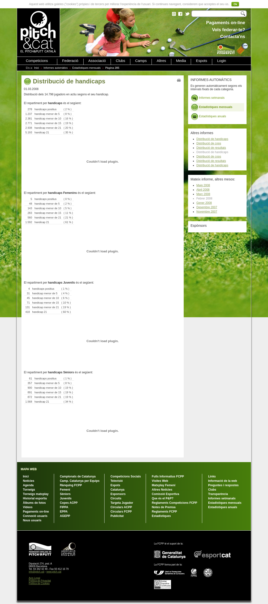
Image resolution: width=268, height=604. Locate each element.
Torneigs (29, 489)
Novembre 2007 (206, 211)
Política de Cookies (39, 583)
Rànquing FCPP (71, 485)
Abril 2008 (203, 189)
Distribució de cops (208, 143)
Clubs (120, 61)
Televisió (116, 481)
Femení (65, 489)
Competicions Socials (125, 476)
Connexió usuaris (35, 516)
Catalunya (117, 489)
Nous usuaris (32, 520)
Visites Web (160, 481)
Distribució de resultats (211, 147)
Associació (97, 61)
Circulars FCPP (121, 511)
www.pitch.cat (53, 571)
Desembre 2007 (206, 207)
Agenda (28, 485)
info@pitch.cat (36, 571)
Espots (201, 61)
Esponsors (117, 494)
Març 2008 (203, 194)
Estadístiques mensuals (86, 67)
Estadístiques (161, 516)
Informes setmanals (208, 98)
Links (212, 476)
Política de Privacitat (40, 580)
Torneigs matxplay (35, 494)
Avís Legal (34, 578)
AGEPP (65, 516)
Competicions (37, 61)
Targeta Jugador (121, 503)
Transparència (218, 494)
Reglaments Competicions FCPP (174, 503)
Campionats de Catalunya (78, 476)
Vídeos (27, 507)
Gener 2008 (204, 203)
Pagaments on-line (36, 511)
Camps (141, 61)
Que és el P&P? (162, 498)
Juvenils (66, 498)
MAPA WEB (29, 469)
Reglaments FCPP (164, 511)
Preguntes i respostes (223, 485)
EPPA (64, 511)
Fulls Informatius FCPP (168, 476)
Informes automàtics (56, 67)
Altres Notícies (162, 489)
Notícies (28, 481)
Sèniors (65, 494)
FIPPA (64, 507)
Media (181, 61)
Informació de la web (222, 481)
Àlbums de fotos (34, 503)
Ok (235, 4)
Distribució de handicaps (212, 139)
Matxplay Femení (163, 485)
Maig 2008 (203, 185)
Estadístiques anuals (208, 116)
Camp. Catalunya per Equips (80, 481)
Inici (36, 67)
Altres (161, 61)
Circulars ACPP (121, 507)
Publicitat (117, 516)
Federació (70, 61)
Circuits (115, 498)
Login (221, 61)
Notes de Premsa (163, 507)
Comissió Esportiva (165, 494)
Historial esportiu (35, 498)
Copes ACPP (69, 503)
